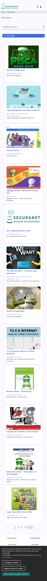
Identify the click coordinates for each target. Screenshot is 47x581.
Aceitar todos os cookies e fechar (16, 574)
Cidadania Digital (14, 73)
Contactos (12, 545)
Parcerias (35, 545)
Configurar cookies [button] (11, 563)
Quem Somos (12, 538)
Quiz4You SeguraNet (16, 311)
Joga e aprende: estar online (19, 512)
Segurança (11, 196)
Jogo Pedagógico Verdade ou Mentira (23, 110)
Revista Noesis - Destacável (19, 391)
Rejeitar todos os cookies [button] (13, 569)
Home (4, 12)
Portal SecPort (13, 150)
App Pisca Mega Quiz (16, 70)
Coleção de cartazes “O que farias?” (23, 431)
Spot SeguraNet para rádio (18, 231)
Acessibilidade (35, 538)
